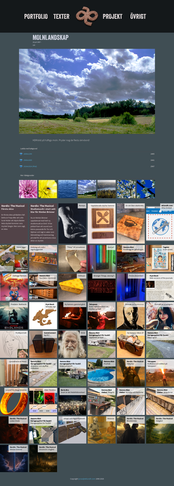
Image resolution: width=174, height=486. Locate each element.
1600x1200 (28, 154)
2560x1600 (28, 160)
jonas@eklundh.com (87, 479)
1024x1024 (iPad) (30, 167)
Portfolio (36, 16)
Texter (61, 16)
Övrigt (138, 16)
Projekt (112, 16)
